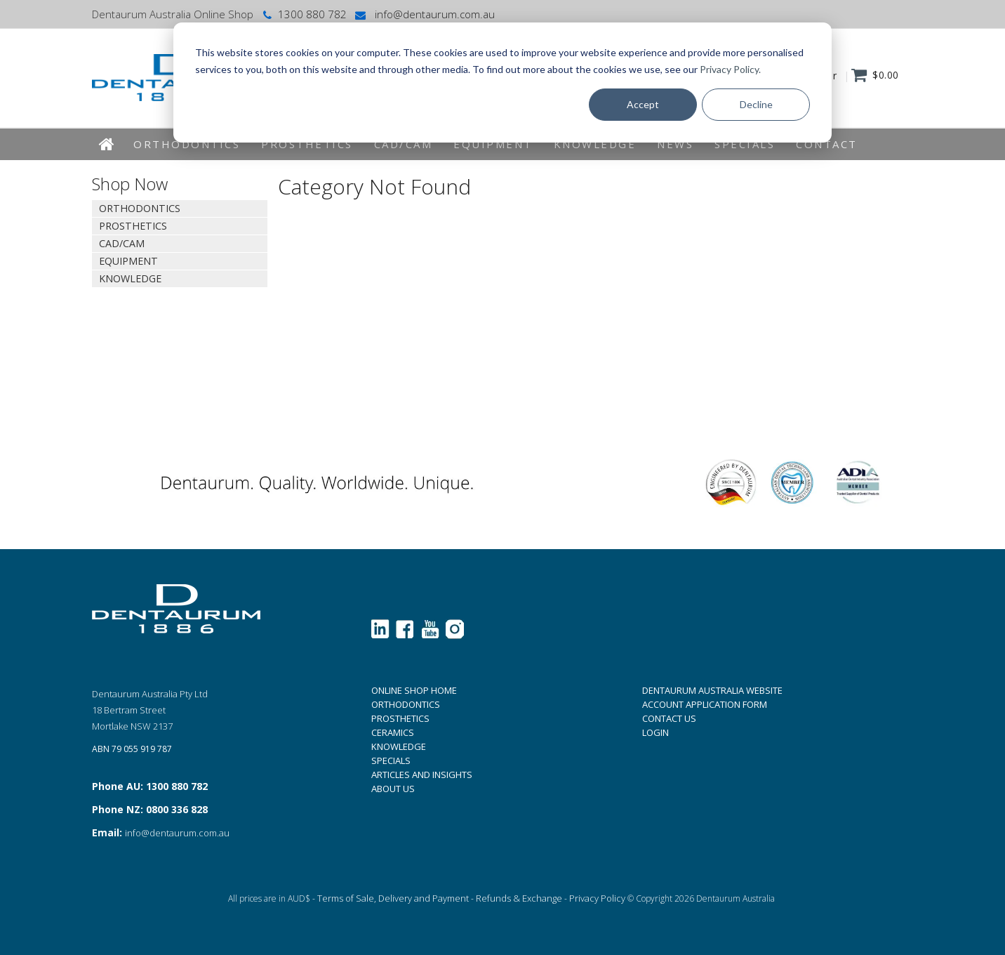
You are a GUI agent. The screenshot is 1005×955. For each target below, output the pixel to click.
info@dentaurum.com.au (424, 14)
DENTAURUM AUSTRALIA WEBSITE (712, 690)
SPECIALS (391, 760)
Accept (643, 104)
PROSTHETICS (400, 718)
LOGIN (655, 732)
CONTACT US (669, 718)
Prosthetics (307, 144)
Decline (756, 104)
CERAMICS (392, 732)
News (675, 144)
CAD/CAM (403, 144)
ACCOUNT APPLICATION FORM (704, 704)
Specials (744, 144)
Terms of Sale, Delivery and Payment (393, 898)
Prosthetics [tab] (133, 225)
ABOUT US (393, 788)
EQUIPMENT (493, 144)
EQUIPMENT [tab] (128, 261)
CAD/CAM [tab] (122, 243)
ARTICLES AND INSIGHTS (421, 774)
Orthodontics (186, 144)
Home (107, 144)
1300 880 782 (303, 14)
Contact (827, 144)
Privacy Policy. (730, 69)
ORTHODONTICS (405, 704)
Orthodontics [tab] (139, 208)
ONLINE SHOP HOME (414, 690)
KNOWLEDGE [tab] (130, 278)
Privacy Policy (597, 898)
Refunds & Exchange (519, 898)
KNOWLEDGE (595, 144)
